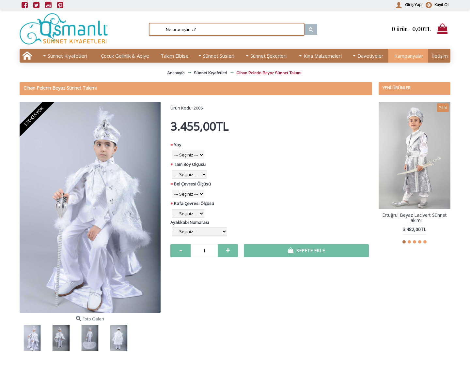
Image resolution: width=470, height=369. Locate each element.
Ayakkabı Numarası (189, 222)
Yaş (177, 145)
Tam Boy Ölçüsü (190, 164)
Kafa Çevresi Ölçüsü (194, 203)
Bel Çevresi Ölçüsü (192, 184)
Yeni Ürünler (397, 88)
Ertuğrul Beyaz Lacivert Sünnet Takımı (414, 217)
